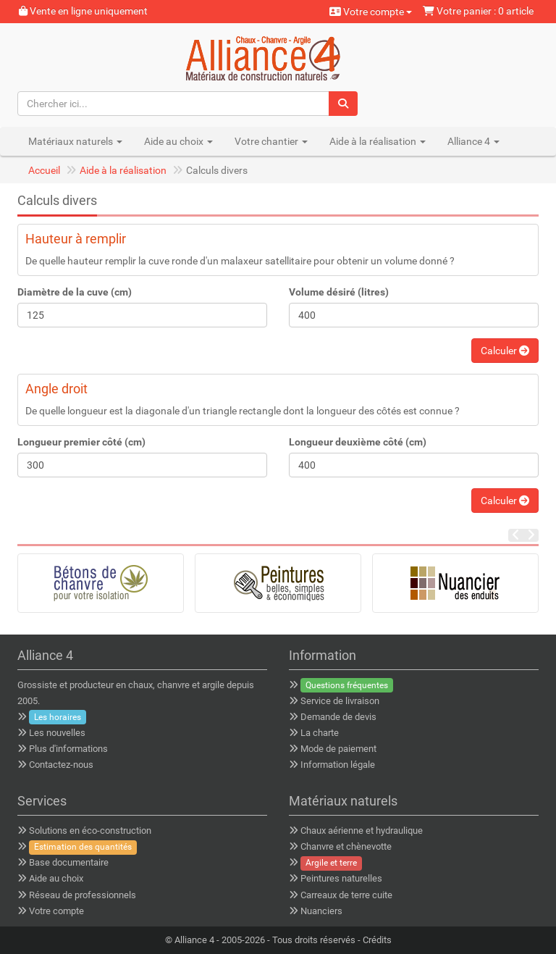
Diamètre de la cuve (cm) (74, 292)
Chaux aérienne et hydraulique (361, 830)
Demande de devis (338, 716)
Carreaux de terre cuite (346, 895)
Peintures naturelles (341, 878)
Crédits (377, 939)
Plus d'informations (68, 748)
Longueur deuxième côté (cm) (357, 442)
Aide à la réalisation (123, 170)
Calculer (505, 350)
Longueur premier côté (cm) (81, 442)
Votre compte (370, 11)
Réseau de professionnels (82, 895)
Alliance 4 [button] (473, 141)
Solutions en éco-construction (90, 830)
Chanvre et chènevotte (346, 846)
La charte (319, 732)
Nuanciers (321, 910)
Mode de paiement (338, 748)
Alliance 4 (194, 939)
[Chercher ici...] (173, 103)
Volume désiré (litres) (339, 292)
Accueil (44, 170)
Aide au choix (56, 878)
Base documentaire (69, 862)
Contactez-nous (61, 764)
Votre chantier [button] (271, 141)
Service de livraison (339, 700)
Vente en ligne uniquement (83, 11)
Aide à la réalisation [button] (377, 141)
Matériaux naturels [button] (75, 141)
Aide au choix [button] (178, 141)
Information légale (337, 764)
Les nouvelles (57, 732)
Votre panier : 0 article (478, 11)
